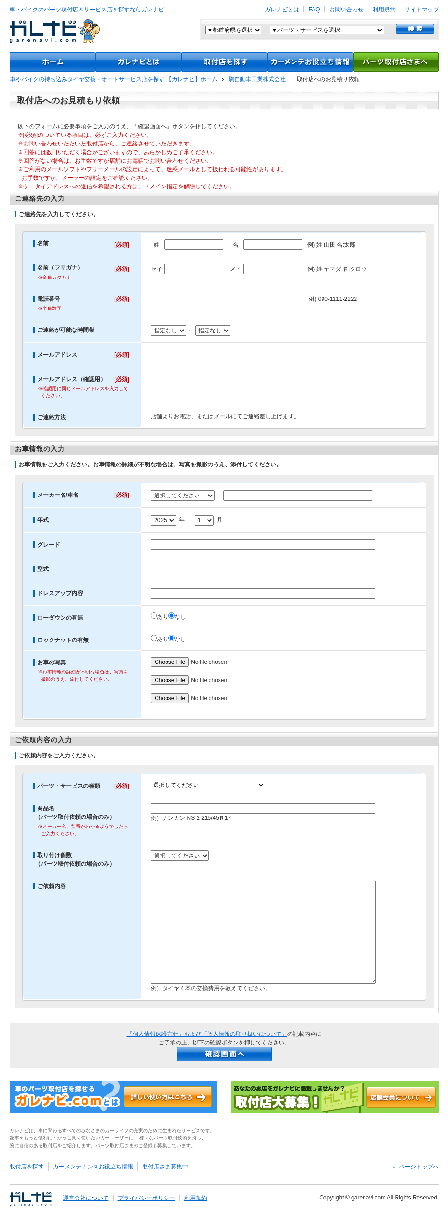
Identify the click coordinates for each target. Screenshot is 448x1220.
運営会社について (86, 1198)
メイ (235, 269)
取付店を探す (27, 1166)
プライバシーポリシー (146, 1198)
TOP (52, 62)
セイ (156, 269)
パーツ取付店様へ (396, 62)
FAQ (314, 9)
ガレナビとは (282, 9)
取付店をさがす (224, 62)
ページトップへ (419, 1166)
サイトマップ (422, 9)
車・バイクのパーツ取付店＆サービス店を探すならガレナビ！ (90, 9)
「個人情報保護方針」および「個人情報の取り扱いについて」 (207, 1034)
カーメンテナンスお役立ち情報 (310, 62)
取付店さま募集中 (165, 1166)
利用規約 (384, 9)
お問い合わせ (346, 9)
